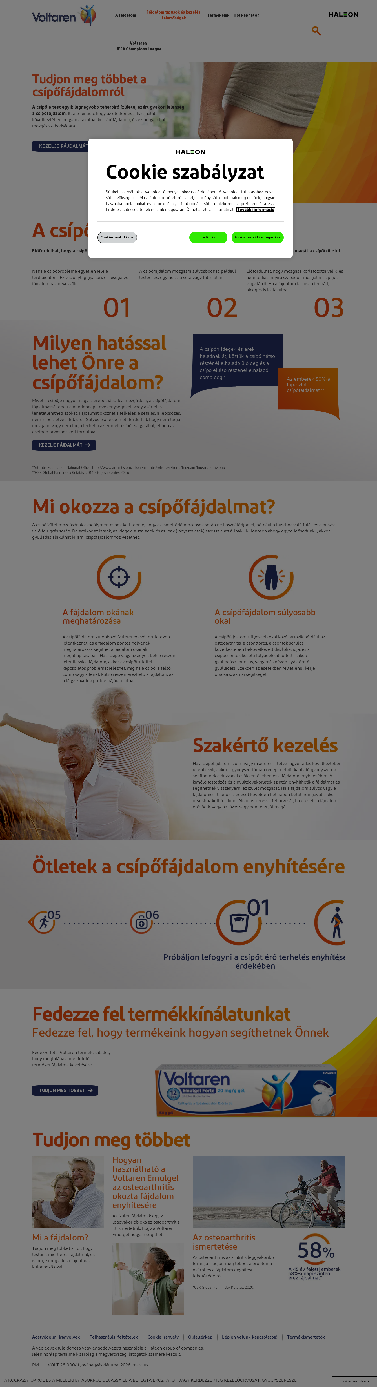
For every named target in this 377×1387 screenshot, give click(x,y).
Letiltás (208, 237)
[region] (190, 198)
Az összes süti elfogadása (257, 237)
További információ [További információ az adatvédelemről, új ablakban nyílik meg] (255, 210)
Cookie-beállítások (117, 237)
